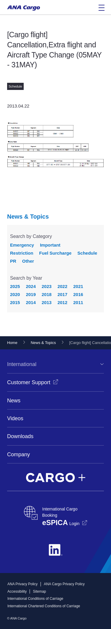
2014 (31, 302)
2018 (47, 294)
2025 (15, 286)
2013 (47, 302)
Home (12, 342)
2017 (62, 294)
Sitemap (39, 591)
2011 (78, 302)
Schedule (87, 253)
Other (28, 261)
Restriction (21, 253)
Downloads (20, 436)
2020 (15, 294)
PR (13, 261)
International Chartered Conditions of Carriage (43, 606)
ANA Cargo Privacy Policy (64, 584)
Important (50, 244)
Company (18, 454)
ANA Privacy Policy (22, 584)
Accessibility (17, 591)
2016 (78, 294)
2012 (62, 302)
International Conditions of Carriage (35, 599)
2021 (78, 286)
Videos (15, 418)
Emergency (22, 244)
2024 (31, 286)
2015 (15, 302)
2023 (47, 286)
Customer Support (28, 382)
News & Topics (28, 216)
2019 (31, 294)
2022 (62, 286)
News (13, 401)
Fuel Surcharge (55, 253)
